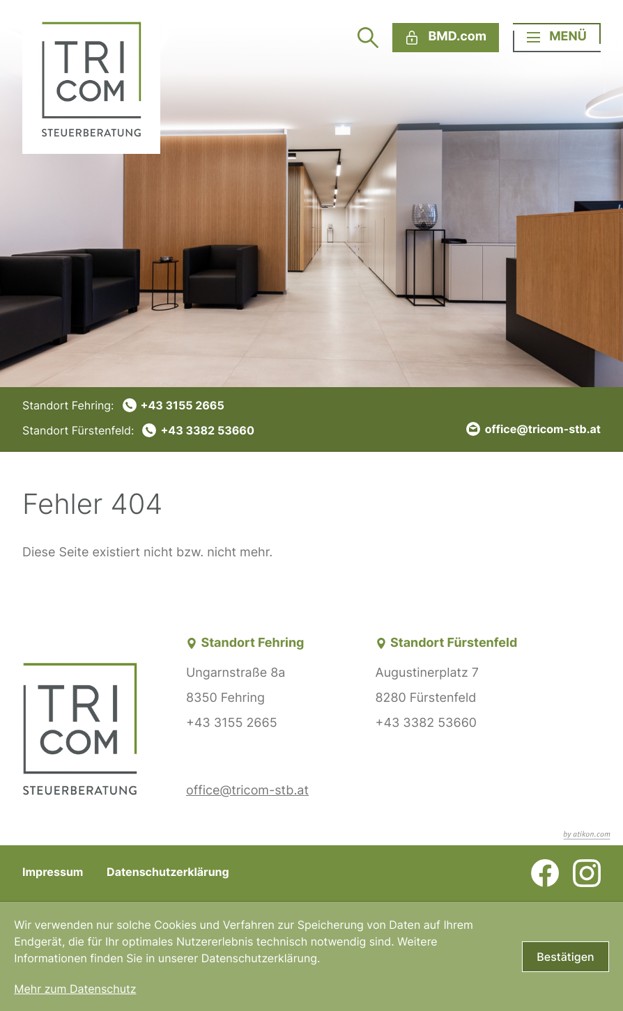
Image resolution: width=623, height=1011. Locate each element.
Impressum (52, 872)
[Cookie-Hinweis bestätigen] (565, 956)
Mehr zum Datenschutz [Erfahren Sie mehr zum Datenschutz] (75, 989)
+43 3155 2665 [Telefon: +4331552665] (231, 723)
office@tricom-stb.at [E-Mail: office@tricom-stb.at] (247, 790)
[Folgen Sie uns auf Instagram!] (587, 873)
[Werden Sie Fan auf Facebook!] (545, 873)
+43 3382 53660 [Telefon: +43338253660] (426, 723)
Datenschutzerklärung (168, 872)
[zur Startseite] (91, 77)
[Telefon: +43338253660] (138, 430)
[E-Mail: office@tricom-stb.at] (533, 429)
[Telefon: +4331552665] (138, 405)
